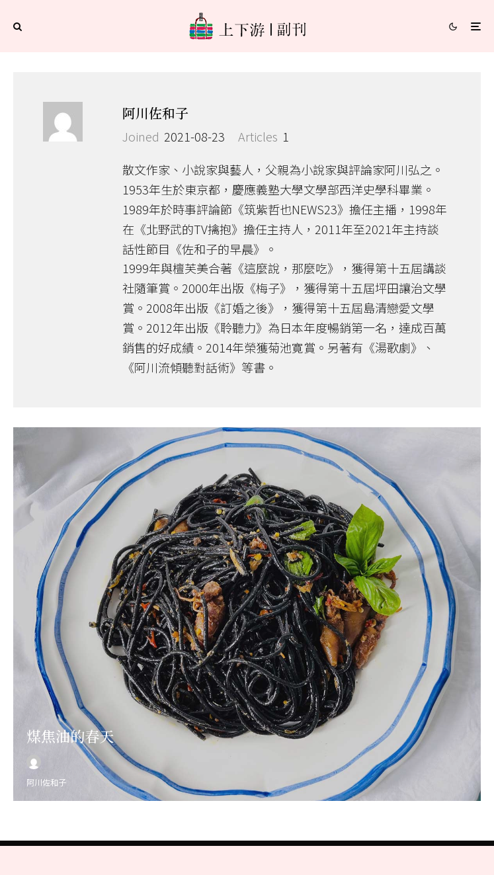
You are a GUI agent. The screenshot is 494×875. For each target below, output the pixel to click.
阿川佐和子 (155, 112)
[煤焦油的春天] (247, 619)
